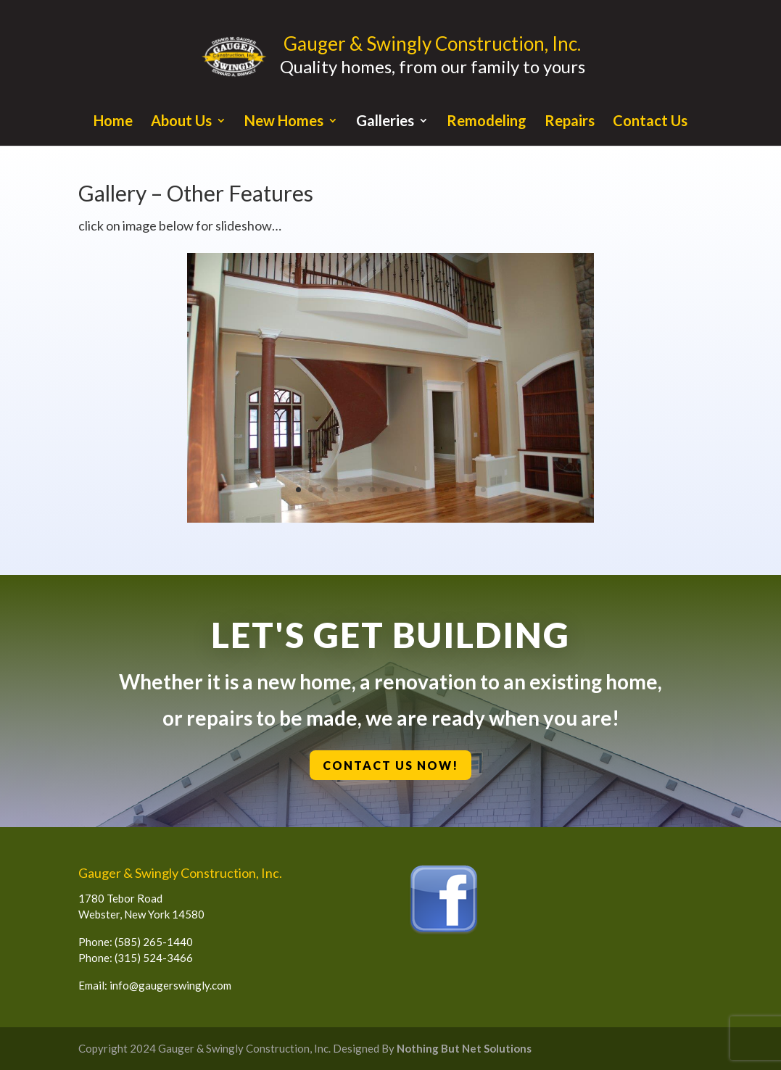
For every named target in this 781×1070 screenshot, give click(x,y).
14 (458, 489)
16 (483, 489)
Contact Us (650, 122)
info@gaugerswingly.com (170, 985)
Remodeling (486, 122)
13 (446, 489)
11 (421, 489)
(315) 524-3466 (154, 957)
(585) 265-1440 (154, 941)
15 (471, 489)
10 (409, 489)
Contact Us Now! (391, 765)
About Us (181, 122)
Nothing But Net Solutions (464, 1048)
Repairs (570, 122)
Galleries (385, 122)
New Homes (283, 122)
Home (113, 122)
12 (434, 489)
